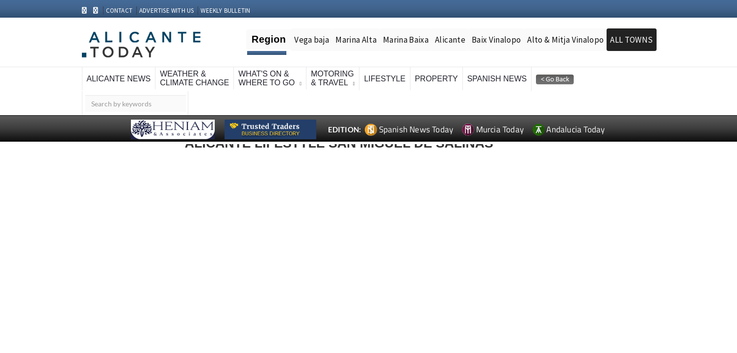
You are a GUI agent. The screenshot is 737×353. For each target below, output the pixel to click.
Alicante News (119, 79)
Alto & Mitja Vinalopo (565, 39)
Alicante (450, 39)
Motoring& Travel (332, 78)
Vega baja (311, 39)
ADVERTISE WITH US (166, 10)
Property (436, 79)
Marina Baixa (406, 39)
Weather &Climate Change (194, 78)
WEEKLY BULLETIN (225, 10)
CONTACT (119, 10)
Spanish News (497, 79)
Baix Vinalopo (496, 39)
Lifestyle (384, 79)
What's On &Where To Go (266, 78)
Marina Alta (356, 39)
